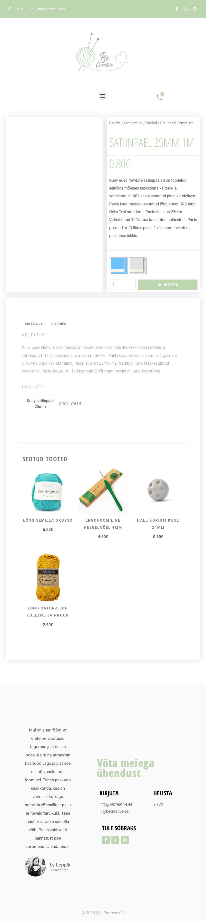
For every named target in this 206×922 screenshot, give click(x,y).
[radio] (118, 266)
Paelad (151, 123)
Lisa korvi (170, 284)
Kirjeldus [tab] (34, 324)
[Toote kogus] (122, 285)
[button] (102, 96)
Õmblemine (133, 123)
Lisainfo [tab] (60, 324)
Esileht (114, 123)
